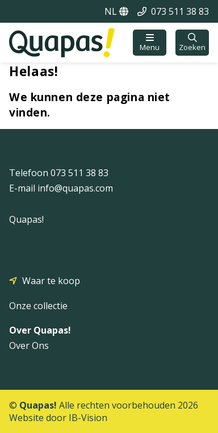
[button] (149, 43)
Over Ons (29, 345)
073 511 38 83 (180, 11)
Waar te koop (51, 280)
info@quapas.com (75, 188)
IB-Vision (88, 417)
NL (116, 11)
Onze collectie (38, 305)
